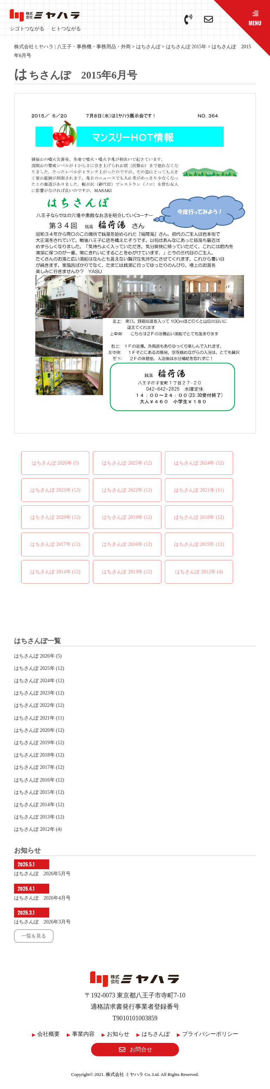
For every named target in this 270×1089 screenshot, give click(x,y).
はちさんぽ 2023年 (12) (55, 490)
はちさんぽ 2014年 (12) (55, 571)
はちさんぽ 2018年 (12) (199, 517)
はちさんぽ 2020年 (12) (55, 517)
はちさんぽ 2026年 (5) (55, 463)
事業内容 (83, 1034)
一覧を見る (33, 936)
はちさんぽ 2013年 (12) (127, 571)
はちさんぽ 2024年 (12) (199, 463)
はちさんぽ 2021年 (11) (199, 490)
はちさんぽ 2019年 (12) (127, 517)
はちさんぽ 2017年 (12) (55, 544)
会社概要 (48, 1034)
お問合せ (135, 1049)
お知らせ (118, 1034)
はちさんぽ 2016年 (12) (127, 544)
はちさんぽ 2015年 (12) (199, 544)
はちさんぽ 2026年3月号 (42, 922)
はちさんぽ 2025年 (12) (127, 463)
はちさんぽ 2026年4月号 (42, 898)
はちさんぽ (156, 1034)
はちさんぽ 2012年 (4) (199, 571)
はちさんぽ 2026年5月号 (42, 873)
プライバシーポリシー (210, 1034)
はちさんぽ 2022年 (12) (127, 490)
